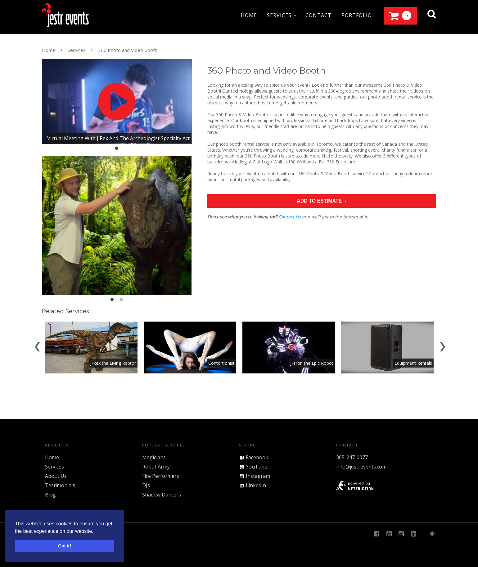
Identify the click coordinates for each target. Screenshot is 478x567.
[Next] (442, 345)
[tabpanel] (117, 101)
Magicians (154, 457)
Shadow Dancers (161, 494)
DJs (146, 485)
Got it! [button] (64, 545)
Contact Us (289, 217)
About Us (56, 476)
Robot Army (156, 466)
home (249, 15)
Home (48, 50)
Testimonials (60, 485)
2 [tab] (121, 300)
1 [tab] (117, 148)
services (281, 15)
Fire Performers (160, 476)
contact (318, 15)
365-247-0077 (352, 457)
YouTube (256, 466)
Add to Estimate (322, 200)
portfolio (356, 15)
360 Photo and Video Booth (127, 50)
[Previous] (37, 345)
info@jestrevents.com (361, 466)
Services (77, 50)
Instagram (258, 476)
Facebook (257, 457)
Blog (50, 494)
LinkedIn (256, 485)
